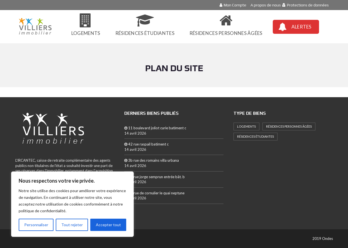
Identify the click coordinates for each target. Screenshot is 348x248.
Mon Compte (235, 5)
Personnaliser (36, 224)
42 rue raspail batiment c (146, 144)
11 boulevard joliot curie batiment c (155, 128)
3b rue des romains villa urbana (151, 160)
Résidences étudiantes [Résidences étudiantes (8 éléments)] (255, 136)
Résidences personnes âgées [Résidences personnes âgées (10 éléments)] (289, 126)
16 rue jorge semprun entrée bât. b (154, 177)
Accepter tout (108, 224)
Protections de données (308, 5)
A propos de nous (265, 5)
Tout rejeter (72, 224)
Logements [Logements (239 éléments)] (246, 126)
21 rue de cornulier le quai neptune (154, 193)
